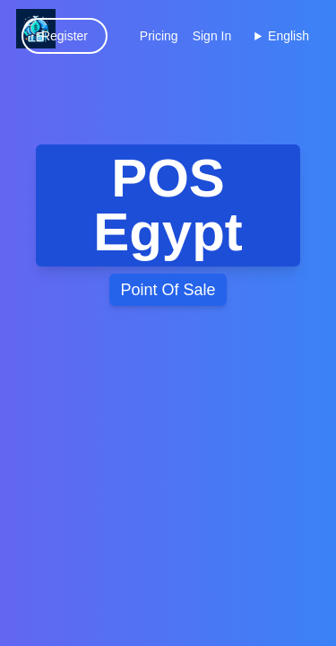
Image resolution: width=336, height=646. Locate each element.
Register (64, 36)
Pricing (159, 36)
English (288, 36)
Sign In (212, 36)
